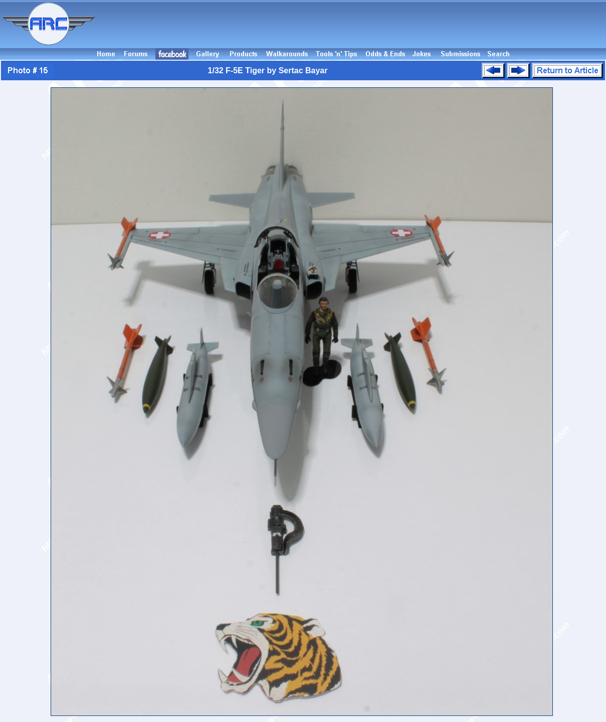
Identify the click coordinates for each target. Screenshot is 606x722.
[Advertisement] (352, 24)
